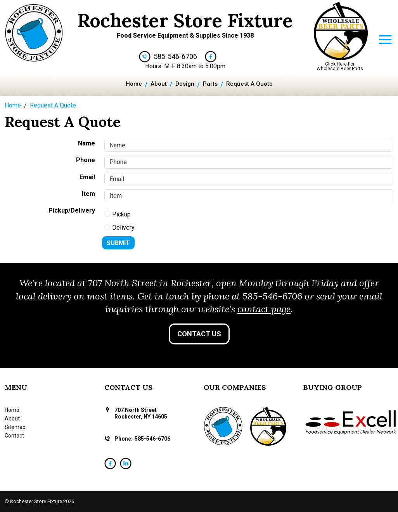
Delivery (119, 227)
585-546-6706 (175, 56)
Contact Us (199, 334)
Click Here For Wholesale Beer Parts (340, 66)
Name (86, 143)
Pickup (117, 214)
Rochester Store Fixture (185, 20)
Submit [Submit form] (118, 243)
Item (88, 193)
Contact (14, 435)
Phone (85, 160)
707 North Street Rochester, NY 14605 (140, 413)
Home (134, 83)
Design (184, 83)
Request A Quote (249, 83)
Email (87, 177)
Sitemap (15, 427)
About (159, 83)
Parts (210, 83)
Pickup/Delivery (71, 210)
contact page (264, 309)
